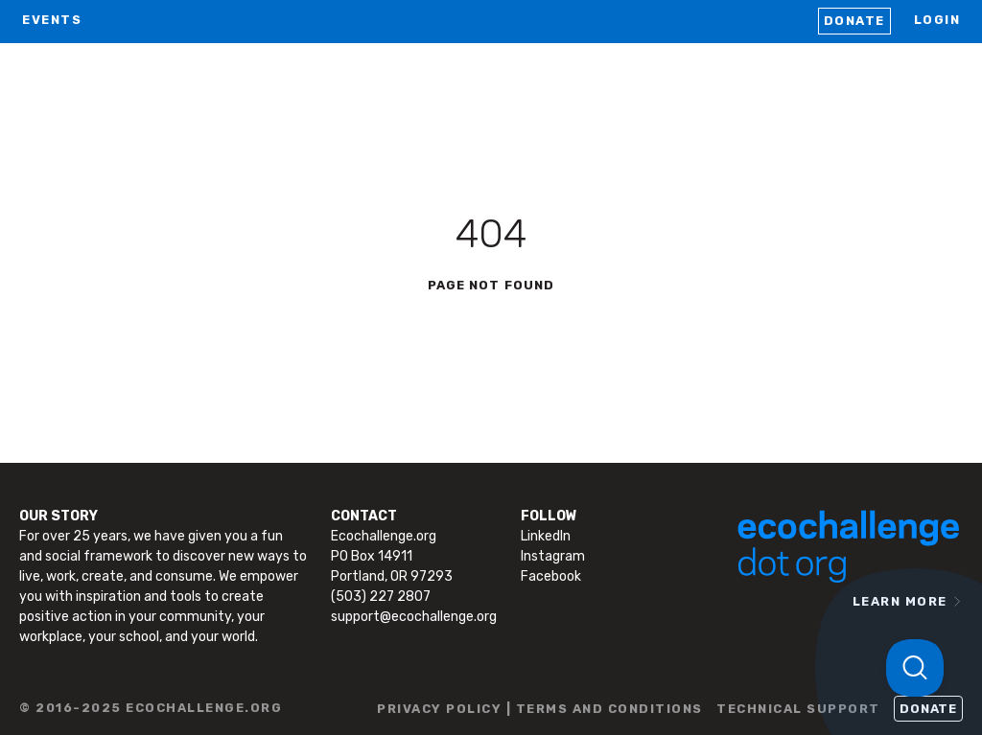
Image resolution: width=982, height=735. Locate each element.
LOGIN (937, 19)
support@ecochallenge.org (414, 617)
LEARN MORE (900, 601)
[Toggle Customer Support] (915, 668)
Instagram (553, 556)
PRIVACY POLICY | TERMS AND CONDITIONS (540, 708)
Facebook (551, 576)
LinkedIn (546, 536)
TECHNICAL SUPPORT (798, 708)
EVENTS (52, 19)
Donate (854, 20)
